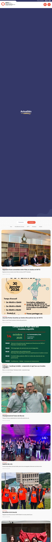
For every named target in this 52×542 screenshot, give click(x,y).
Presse (40, 226)
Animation (34, 226)
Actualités (31, 222)
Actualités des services (19, 226)
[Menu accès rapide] (45, 4)
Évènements (21, 222)
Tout (11, 226)
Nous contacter (40, 0)
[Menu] (49, 4)
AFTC (28, 226)
